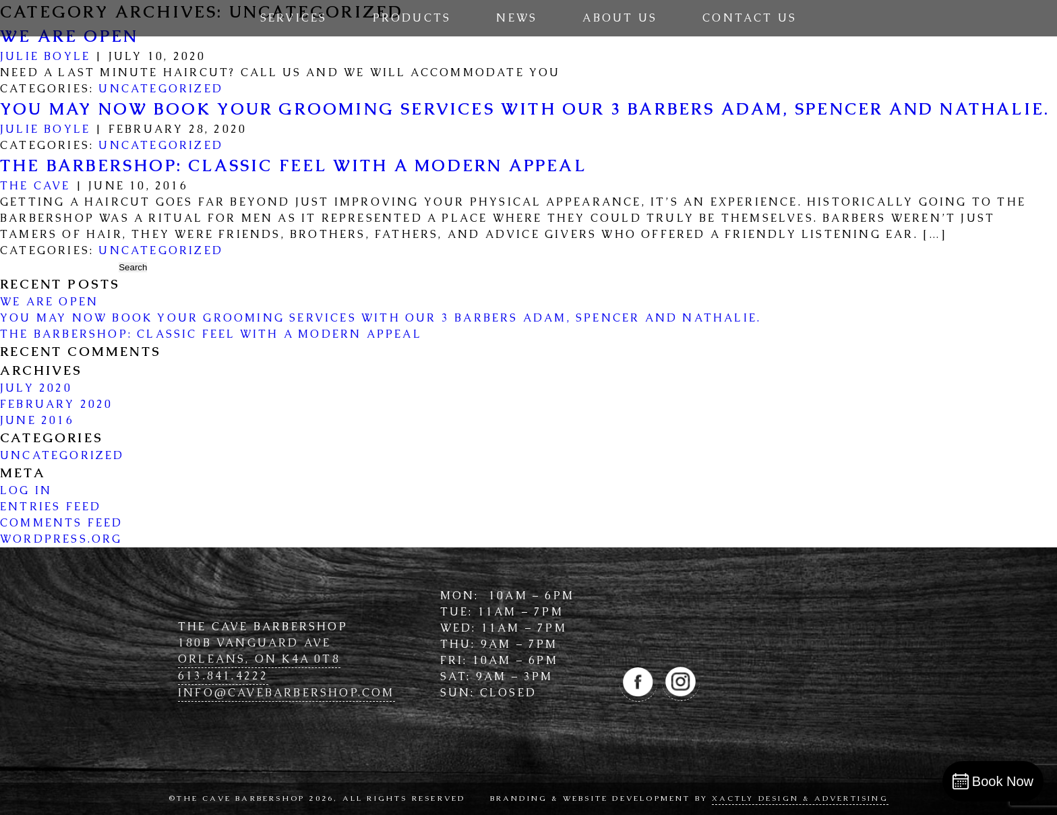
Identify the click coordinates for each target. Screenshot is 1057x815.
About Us (619, 18)
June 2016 (37, 420)
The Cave (35, 186)
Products (412, 18)
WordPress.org (61, 539)
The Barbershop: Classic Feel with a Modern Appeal (293, 165)
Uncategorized (160, 89)
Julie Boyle (45, 56)
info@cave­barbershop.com (286, 693)
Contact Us (749, 18)
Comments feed (61, 523)
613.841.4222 (223, 676)
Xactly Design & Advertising (800, 798)
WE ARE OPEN (49, 302)
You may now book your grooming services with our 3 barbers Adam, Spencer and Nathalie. (525, 108)
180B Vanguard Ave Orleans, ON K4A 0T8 (259, 651)
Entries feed (50, 507)
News (516, 18)
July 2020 (36, 388)
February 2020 (56, 404)
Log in (26, 490)
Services (294, 18)
